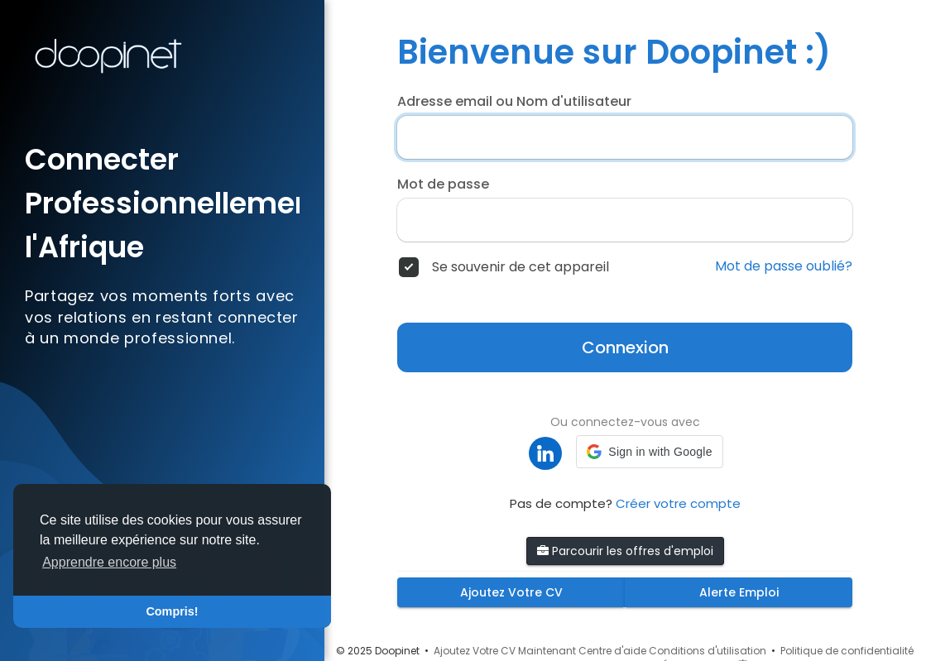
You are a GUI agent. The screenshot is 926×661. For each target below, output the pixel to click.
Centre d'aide (612, 651)
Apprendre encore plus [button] (109, 562)
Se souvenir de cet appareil (520, 267)
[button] (649, 451)
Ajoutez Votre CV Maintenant (505, 651)
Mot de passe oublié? (783, 266)
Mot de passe (443, 184)
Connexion (625, 347)
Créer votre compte (678, 503)
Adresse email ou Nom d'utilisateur (514, 102)
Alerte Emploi (739, 592)
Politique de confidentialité (847, 651)
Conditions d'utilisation (707, 651)
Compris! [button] (172, 611)
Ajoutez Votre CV (511, 592)
